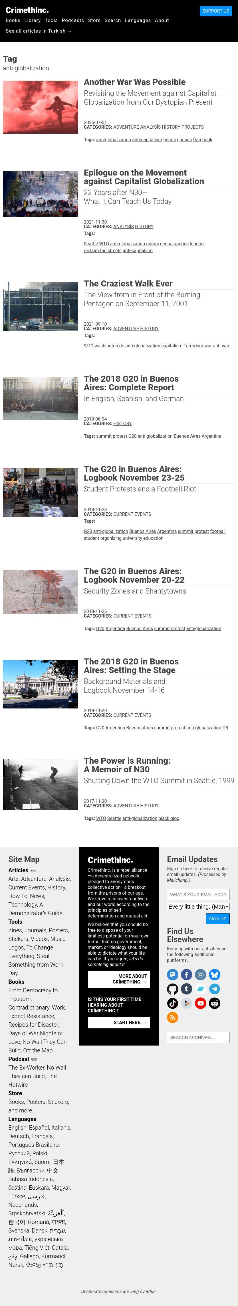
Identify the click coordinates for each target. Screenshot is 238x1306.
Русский (19, 1153)
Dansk (39, 1230)
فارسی (36, 1196)
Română (38, 1222)
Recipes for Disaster (33, 1024)
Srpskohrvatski (26, 1213)
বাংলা (58, 1222)
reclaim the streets (103, 250)
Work (58, 1007)
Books (13, 20)
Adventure (126, 127)
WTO (104, 243)
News (37, 896)
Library (33, 20)
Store (94, 20)
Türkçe (16, 1196)
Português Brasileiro (33, 1144)
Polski (39, 1153)
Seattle (91, 243)
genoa (169, 139)
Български (31, 1170)
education (153, 538)
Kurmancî (53, 1256)
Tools (51, 20)
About (162, 20)
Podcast (18, 1059)
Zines (15, 930)
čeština (17, 1187)
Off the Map (38, 1050)
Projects (192, 127)
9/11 (89, 346)
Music (57, 938)
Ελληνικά (20, 1161)
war (208, 346)
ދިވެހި (12, 1256)
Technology (22, 904)
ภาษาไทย (20, 1239)
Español (39, 1127)
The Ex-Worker (26, 1067)
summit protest (111, 436)
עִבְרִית (57, 1230)
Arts (13, 878)
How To (17, 896)
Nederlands (22, 1204)
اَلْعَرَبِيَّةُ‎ (56, 1213)
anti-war (221, 346)
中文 (53, 1170)
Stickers (18, 938)
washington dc (109, 346)
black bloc (168, 818)
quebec (184, 139)
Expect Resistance (31, 1016)
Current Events (132, 514)
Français (42, 1136)
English (17, 1127)
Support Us (216, 11)
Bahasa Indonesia (30, 1179)
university (132, 538)
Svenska (18, 1230)
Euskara (39, 1187)
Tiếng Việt (37, 1247)
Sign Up (218, 918)
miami (152, 243)
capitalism (171, 346)
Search (113, 20)
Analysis (150, 127)
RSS (33, 871)
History (171, 127)
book (207, 139)
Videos (39, 938)
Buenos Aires (187, 436)
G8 (225, 727)
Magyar (60, 1187)
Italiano (60, 1127)
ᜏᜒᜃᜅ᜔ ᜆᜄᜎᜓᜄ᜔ (44, 1264)
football (218, 531)
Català (60, 1247)
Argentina (211, 436)
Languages (138, 20)
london (197, 243)
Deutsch (18, 1136)
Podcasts (73, 20)
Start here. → (130, 1022)
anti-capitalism (147, 139)
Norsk (15, 1264)
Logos (16, 947)
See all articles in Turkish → (39, 31)
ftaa (197, 139)
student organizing (103, 538)
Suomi (42, 1161)
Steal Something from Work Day (35, 965)
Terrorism (193, 346)
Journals (35, 930)
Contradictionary (28, 1007)
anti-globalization (113, 139)
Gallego (29, 1256)
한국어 (16, 1222)
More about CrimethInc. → (130, 979)
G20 (132, 436)
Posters (58, 930)
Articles (18, 870)
